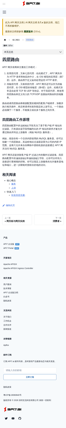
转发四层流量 (18, 195)
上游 (13, 188)
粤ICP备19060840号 (12, 395)
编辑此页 (8, 205)
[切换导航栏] (4, 12)
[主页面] (5, 40)
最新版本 (28, 31)
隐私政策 (7, 387)
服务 (13, 184)
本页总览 (8, 52)
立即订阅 (30, 377)
